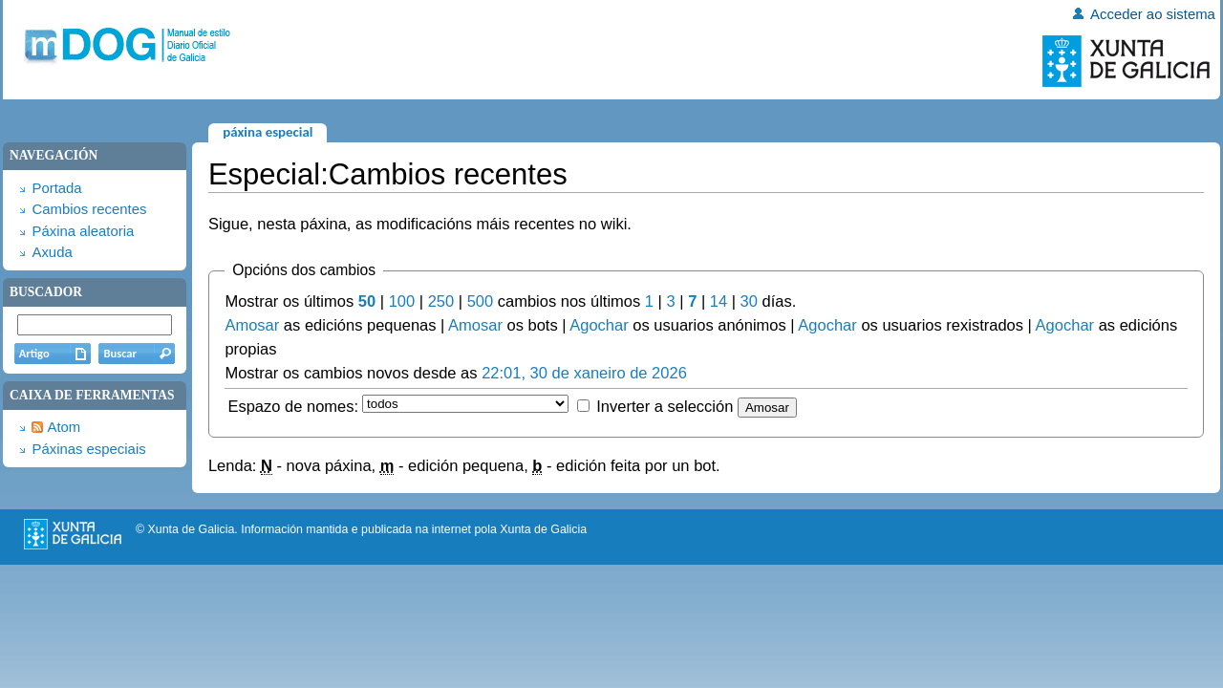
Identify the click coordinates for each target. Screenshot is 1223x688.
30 (749, 301)
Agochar (598, 324)
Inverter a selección (664, 406)
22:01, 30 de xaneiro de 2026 (584, 372)
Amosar (252, 324)
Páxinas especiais (88, 449)
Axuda (52, 252)
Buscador (46, 292)
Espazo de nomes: (292, 406)
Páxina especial (267, 131)
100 (402, 301)
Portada (56, 188)
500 (480, 301)
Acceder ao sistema (1152, 14)
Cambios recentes (89, 209)
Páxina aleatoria (83, 231)
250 (441, 301)
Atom (63, 427)
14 (718, 301)
